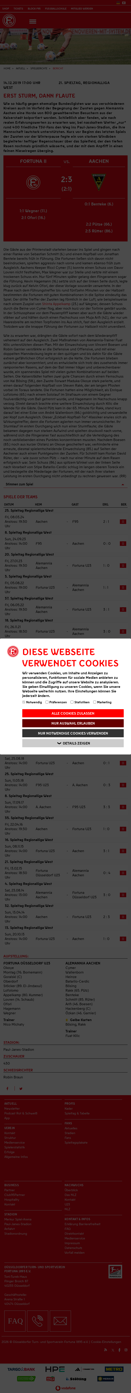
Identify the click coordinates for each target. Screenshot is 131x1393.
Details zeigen (73, 743)
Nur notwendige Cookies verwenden (73, 733)
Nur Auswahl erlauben (73, 723)
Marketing (102, 702)
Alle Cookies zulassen (73, 713)
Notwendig (32, 702)
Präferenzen (56, 702)
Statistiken (80, 702)
